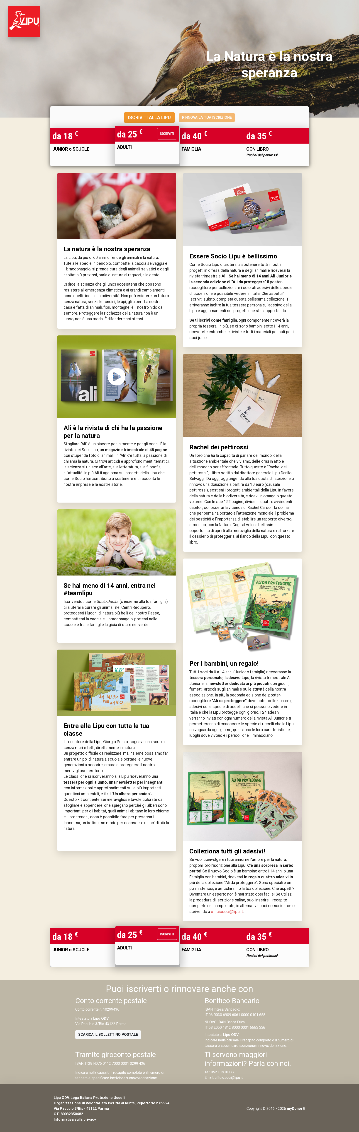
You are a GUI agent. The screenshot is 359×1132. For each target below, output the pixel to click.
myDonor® (296, 1108)
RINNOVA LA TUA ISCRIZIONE (207, 117)
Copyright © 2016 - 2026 (266, 1108)
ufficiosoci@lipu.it (227, 911)
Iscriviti (167, 133)
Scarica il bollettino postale (108, 1034)
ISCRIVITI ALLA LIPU (149, 117)
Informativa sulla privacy (75, 1119)
